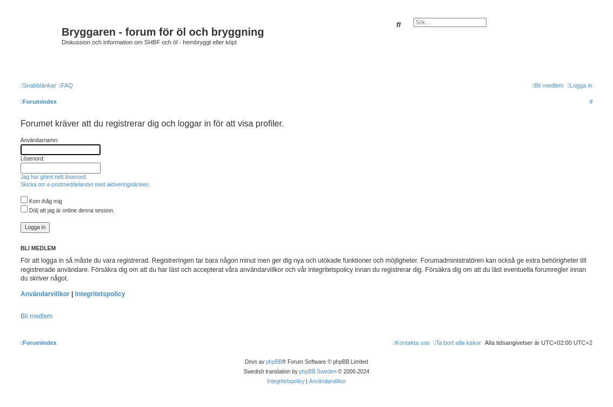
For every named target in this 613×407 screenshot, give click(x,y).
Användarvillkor (45, 294)
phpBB (274, 362)
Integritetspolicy (100, 294)
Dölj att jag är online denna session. (68, 210)
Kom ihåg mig (41, 201)
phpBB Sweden (318, 372)
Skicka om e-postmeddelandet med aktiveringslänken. (85, 185)
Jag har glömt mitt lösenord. (54, 177)
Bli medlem (36, 316)
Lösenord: (32, 159)
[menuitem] (66, 85)
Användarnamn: (40, 140)
